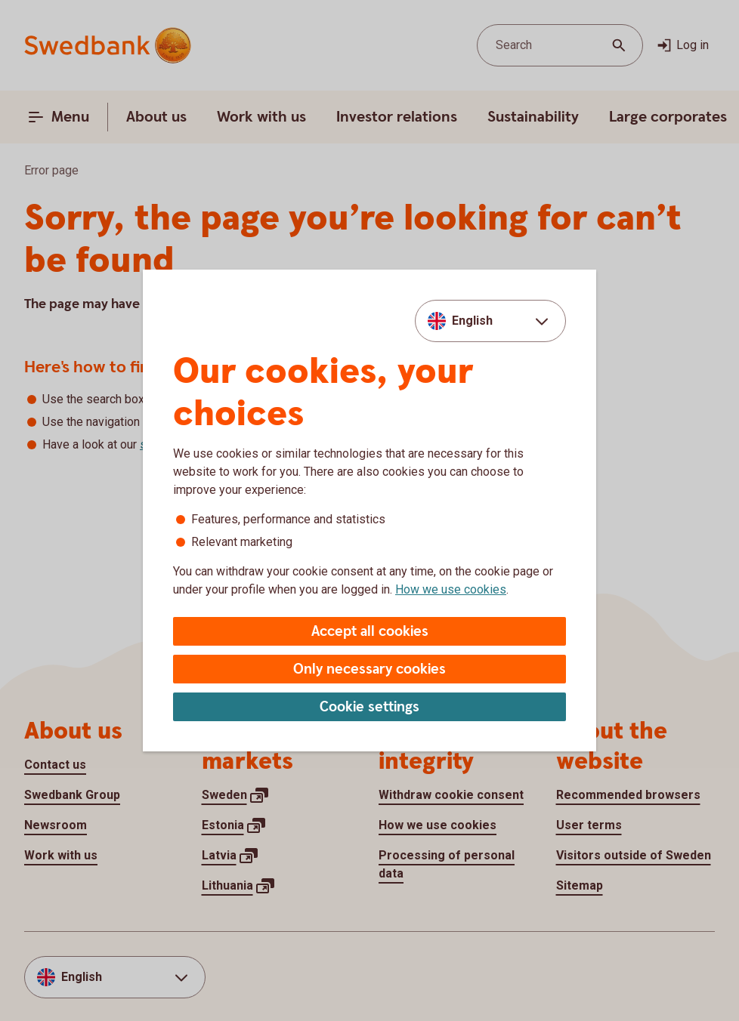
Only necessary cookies (369, 669)
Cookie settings (369, 707)
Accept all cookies (369, 631)
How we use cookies (450, 589)
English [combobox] (472, 320)
